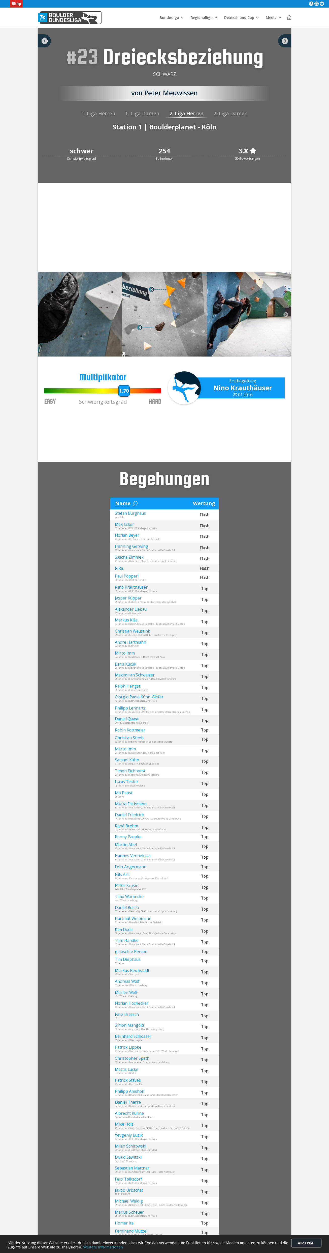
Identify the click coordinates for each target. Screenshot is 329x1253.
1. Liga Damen (142, 113)
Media (271, 18)
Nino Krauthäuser (242, 387)
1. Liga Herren (98, 113)
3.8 (247, 151)
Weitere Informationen (103, 1247)
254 (164, 151)
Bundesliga (169, 18)
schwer (81, 151)
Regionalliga (202, 18)
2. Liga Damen (230, 113)
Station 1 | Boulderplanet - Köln (164, 126)
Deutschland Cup (239, 18)
